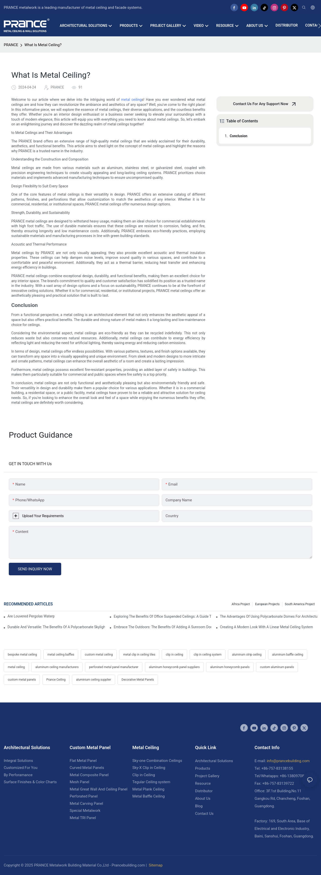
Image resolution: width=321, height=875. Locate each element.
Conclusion (238, 136)
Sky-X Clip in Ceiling (148, 767)
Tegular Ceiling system (151, 782)
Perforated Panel (84, 796)
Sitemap (156, 865)
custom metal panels (22, 679)
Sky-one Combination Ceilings (157, 760)
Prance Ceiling (55, 679)
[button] (319, 26)
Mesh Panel (79, 782)
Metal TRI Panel (83, 818)
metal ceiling (131, 100)
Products (202, 768)
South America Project (300, 604)
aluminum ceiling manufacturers (56, 667)
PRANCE (11, 45)
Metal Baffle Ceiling (148, 796)
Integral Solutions (18, 760)
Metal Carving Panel (86, 803)
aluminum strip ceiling (247, 654)
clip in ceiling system (207, 654)
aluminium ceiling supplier (93, 679)
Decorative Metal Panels (138, 679)
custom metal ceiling (99, 654)
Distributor (204, 791)
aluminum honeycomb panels (230, 667)
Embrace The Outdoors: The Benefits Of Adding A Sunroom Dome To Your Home (162, 627)
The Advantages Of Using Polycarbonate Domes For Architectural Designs (268, 616)
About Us (202, 798)
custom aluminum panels (277, 667)
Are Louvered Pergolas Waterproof (31, 616)
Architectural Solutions (214, 761)
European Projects (267, 604)
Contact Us (204, 813)
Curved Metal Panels (87, 767)
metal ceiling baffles (60, 654)
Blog (199, 806)
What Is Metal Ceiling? (42, 45)
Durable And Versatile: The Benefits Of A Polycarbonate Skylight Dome (56, 627)
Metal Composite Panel (89, 775)
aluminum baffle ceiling (287, 654)
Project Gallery (207, 776)
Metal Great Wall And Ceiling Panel (98, 789)
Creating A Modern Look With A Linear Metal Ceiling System (266, 627)
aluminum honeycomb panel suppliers (174, 667)
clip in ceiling (174, 654)
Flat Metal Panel (83, 760)
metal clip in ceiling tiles (139, 654)
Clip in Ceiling (143, 775)
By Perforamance (18, 775)
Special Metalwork (85, 810)
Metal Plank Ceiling (148, 789)
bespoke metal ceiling (22, 654)
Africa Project (241, 604)
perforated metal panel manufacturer (113, 667)
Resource (203, 783)
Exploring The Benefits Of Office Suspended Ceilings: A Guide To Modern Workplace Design (162, 616)
